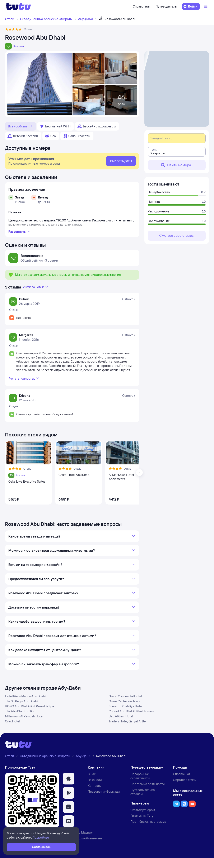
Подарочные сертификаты (140, 776)
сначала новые (36, 287)
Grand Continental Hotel (125, 696)
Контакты (94, 786)
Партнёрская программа (148, 822)
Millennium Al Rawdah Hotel (24, 716)
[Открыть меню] (206, 6)
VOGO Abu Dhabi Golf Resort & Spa (29, 706)
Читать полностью (24, 378)
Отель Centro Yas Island (125, 701)
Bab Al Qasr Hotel (121, 716)
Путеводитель (166, 6)
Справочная (141, 6)
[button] (68, 778)
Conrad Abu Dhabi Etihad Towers (131, 711)
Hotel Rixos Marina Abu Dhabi (25, 696)
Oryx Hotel (12, 721)
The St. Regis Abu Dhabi (21, 701)
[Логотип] (18, 6)
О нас (92, 774)
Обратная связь (184, 780)
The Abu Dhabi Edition (20, 711)
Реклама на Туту (141, 816)
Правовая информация (104, 791)
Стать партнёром (142, 810)
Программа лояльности (147, 784)
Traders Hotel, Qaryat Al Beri (128, 721)
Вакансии (95, 780)
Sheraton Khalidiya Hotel (125, 706)
